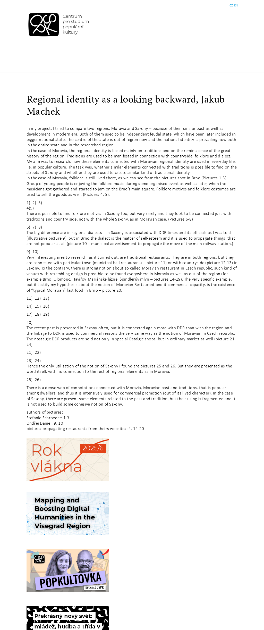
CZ (231, 5)
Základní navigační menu (132, 80)
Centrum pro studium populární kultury (60, 24)
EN (236, 5)
